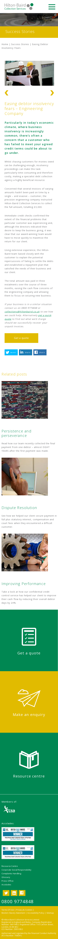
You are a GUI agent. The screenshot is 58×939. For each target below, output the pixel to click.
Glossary (6, 877)
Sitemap (50, 913)
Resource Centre (10, 866)
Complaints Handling (11, 873)
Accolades (6, 884)
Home (5, 44)
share (27, 352)
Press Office (7, 880)
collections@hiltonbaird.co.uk (22, 311)
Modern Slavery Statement (13, 913)
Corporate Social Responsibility (16, 869)
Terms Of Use (8, 910)
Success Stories (20, 44)
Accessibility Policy (35, 913)
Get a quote (21, 338)
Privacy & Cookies (24, 910)
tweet (13, 352)
